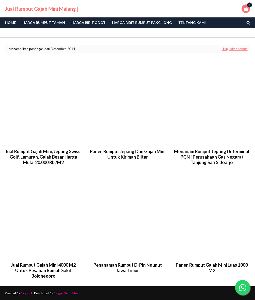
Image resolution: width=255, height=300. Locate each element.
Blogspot (26, 293)
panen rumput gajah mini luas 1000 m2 (212, 267)
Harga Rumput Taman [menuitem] (43, 22)
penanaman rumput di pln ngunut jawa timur (127, 267)
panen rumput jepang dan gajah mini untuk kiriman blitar (127, 154)
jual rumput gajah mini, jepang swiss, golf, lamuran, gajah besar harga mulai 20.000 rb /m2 (43, 157)
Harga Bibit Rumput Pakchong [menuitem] (142, 22)
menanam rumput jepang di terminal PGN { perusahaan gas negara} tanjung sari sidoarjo (211, 157)
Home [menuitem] (10, 22)
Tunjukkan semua (235, 49)
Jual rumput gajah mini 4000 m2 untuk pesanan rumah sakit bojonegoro (43, 270)
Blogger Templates (66, 293)
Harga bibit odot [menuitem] (88, 22)
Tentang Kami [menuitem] (192, 22)
